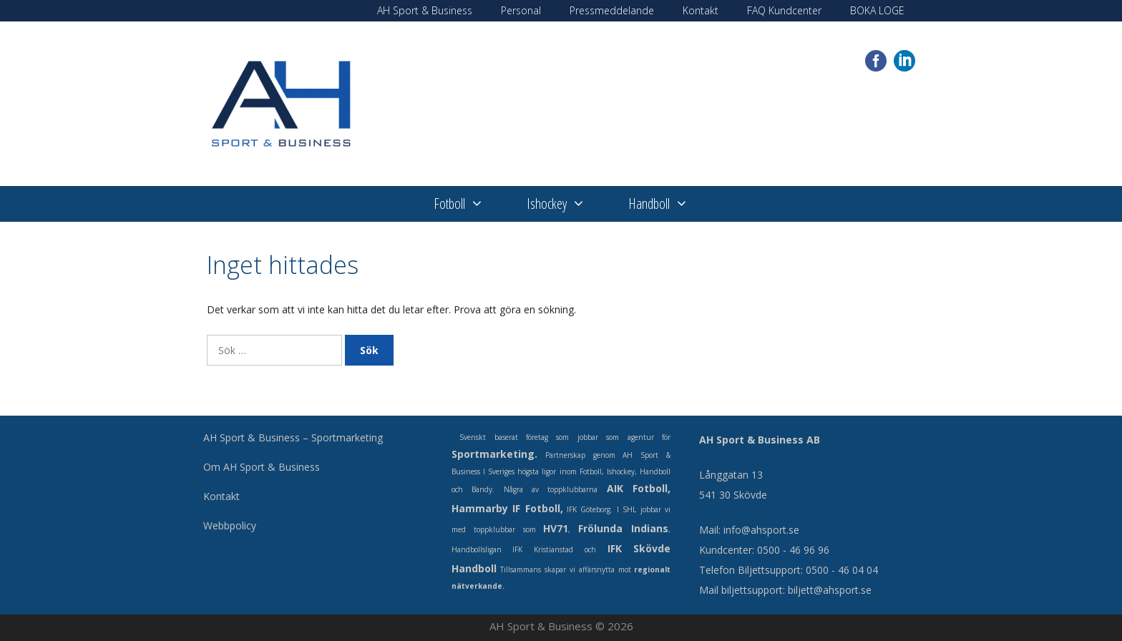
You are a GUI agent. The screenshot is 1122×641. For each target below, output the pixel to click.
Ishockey (567, 204)
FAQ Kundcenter (784, 10)
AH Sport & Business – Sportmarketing (293, 437)
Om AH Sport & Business (261, 467)
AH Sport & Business (424, 10)
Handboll (669, 204)
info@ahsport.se (761, 530)
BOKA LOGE (877, 10)
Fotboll (469, 204)
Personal (521, 10)
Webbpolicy (229, 525)
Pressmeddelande (612, 10)
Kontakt (700, 10)
